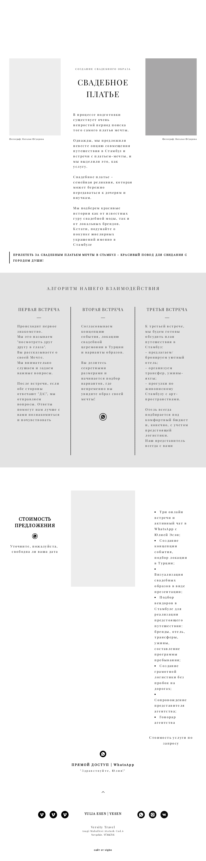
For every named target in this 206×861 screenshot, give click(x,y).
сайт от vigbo (103, 850)
